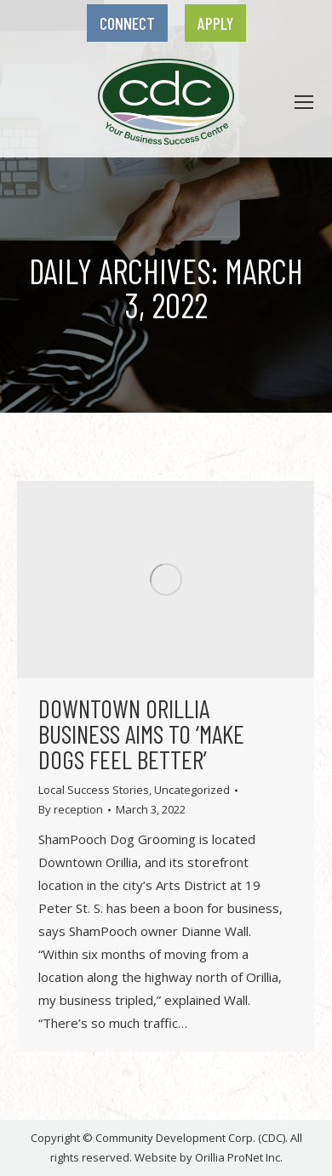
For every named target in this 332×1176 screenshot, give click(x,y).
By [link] (70, 809)
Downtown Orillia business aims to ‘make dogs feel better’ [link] (141, 733)
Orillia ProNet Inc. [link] (239, 1157)
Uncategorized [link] (192, 789)
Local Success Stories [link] (93, 789)
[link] (127, 23)
